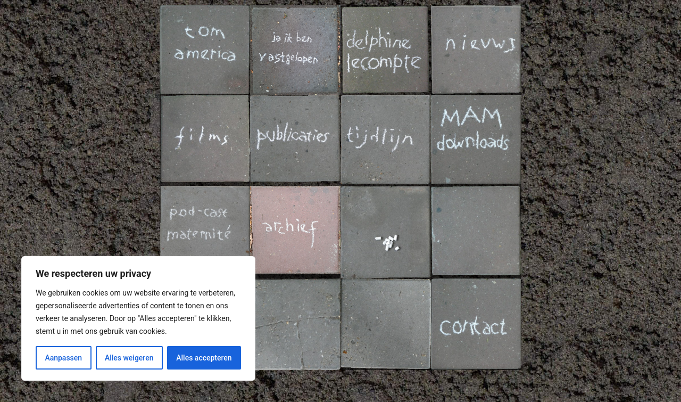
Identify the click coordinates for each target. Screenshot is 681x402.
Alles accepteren (203, 358)
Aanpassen (63, 358)
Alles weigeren (129, 358)
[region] (138, 318)
